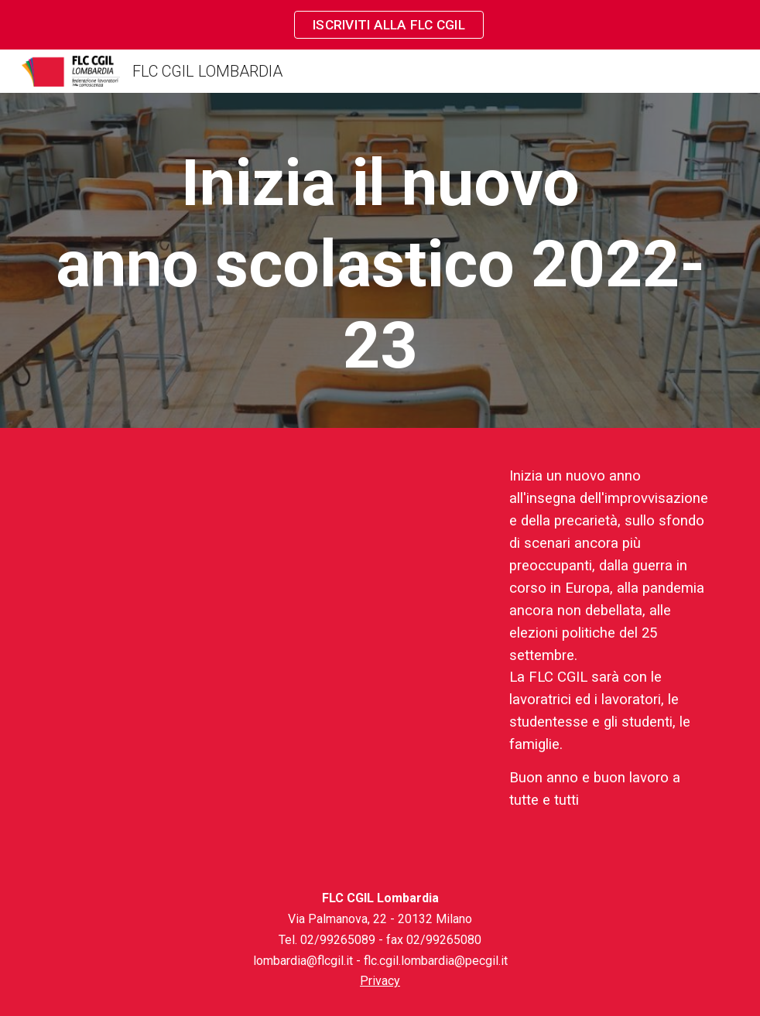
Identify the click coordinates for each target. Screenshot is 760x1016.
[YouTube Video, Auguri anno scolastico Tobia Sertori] (266, 597)
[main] (380, 264)
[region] (380, 25)
